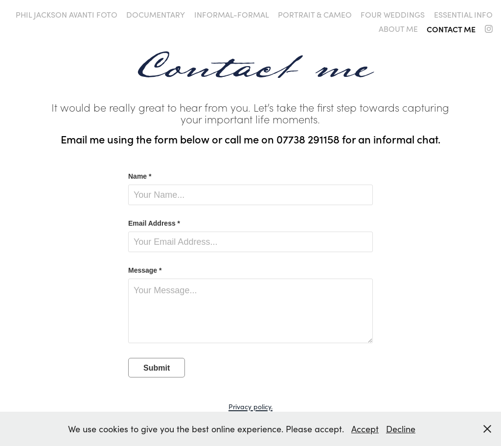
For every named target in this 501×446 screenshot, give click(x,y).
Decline (400, 429)
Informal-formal (231, 14)
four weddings (393, 14)
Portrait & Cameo (315, 14)
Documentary (155, 14)
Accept (365, 429)
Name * (139, 176)
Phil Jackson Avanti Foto (66, 14)
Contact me (451, 28)
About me (398, 28)
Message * (144, 270)
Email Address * (154, 223)
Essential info (463, 14)
